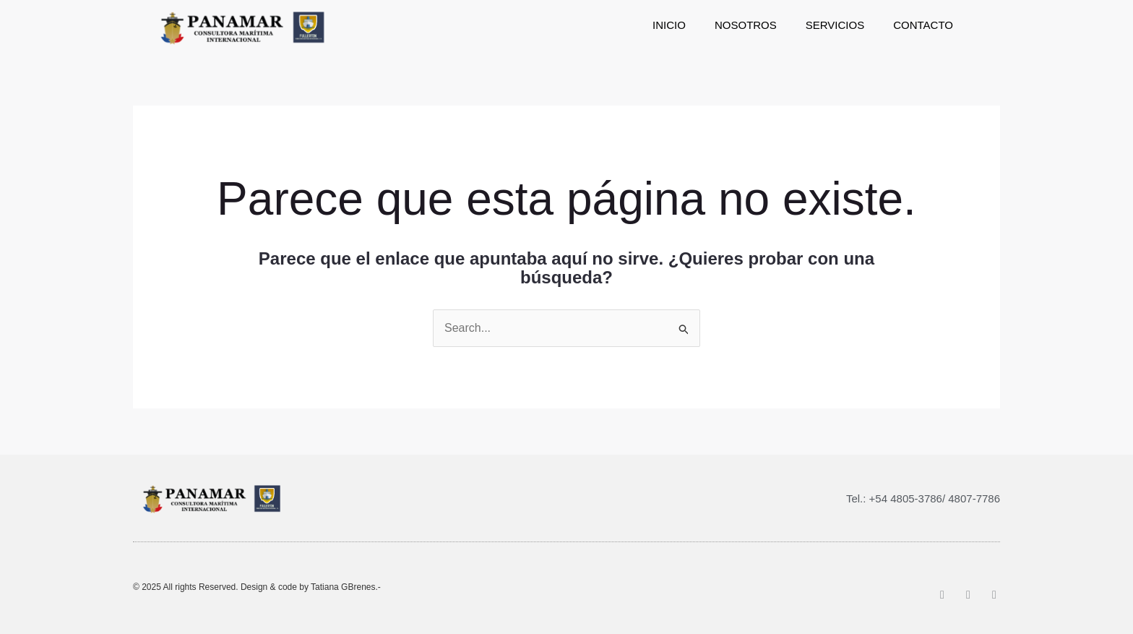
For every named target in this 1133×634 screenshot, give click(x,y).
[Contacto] (923, 25)
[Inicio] (669, 25)
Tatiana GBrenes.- (346, 587)
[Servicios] (835, 25)
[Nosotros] (745, 25)
